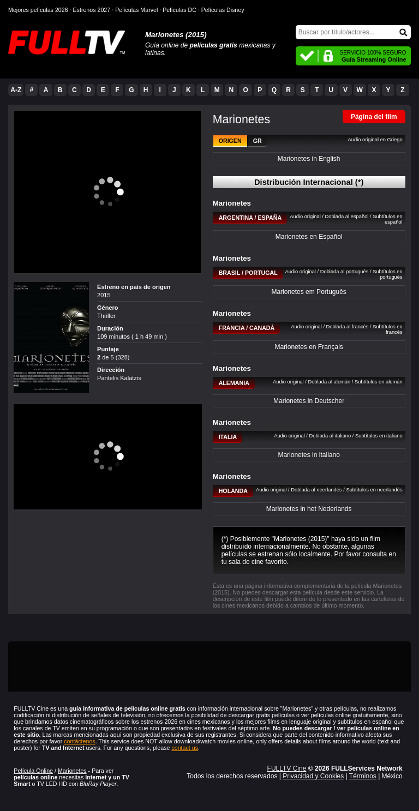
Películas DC (179, 10)
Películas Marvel (136, 10)
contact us (184, 747)
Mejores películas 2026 (38, 10)
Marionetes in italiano (308, 455)
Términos (362, 776)
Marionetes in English (309, 159)
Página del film (374, 117)
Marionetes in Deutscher (308, 401)
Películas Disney (222, 10)
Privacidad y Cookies (313, 776)
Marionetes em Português (308, 292)
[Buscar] (353, 32)
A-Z (15, 90)
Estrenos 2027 (92, 10)
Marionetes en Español (309, 237)
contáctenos (79, 741)
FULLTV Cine (287, 768)
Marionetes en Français (308, 347)
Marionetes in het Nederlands (309, 509)
